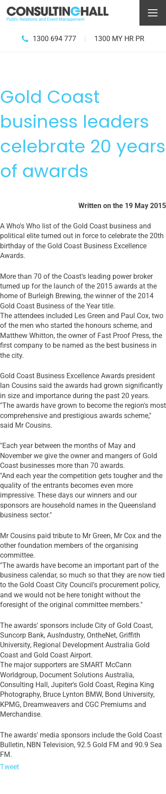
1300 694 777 (54, 38)
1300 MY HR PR (119, 38)
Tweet (9, 767)
